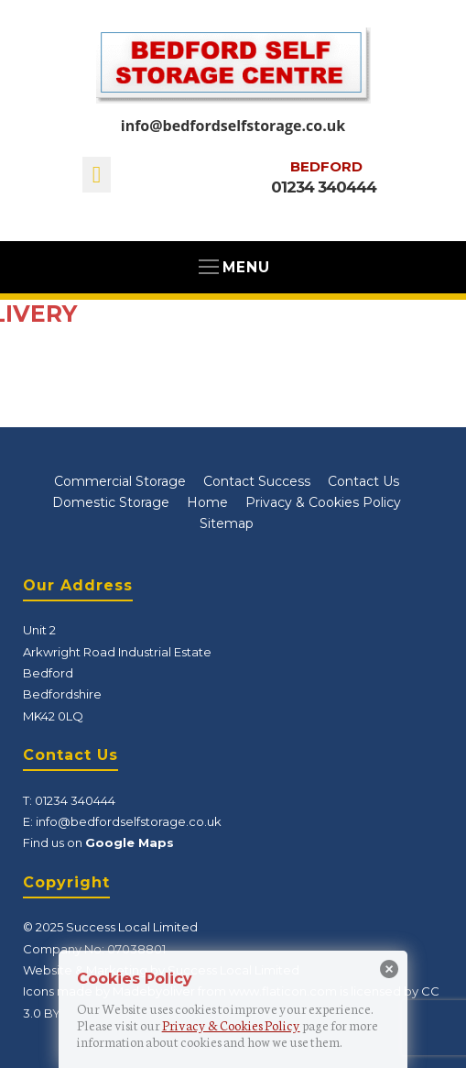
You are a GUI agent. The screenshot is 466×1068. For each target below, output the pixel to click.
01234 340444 (323, 187)
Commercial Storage (120, 481)
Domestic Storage (110, 502)
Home (207, 502)
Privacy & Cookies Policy (323, 502)
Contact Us (363, 481)
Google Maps (129, 842)
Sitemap (227, 523)
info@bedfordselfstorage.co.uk (233, 126)
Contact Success (256, 481)
